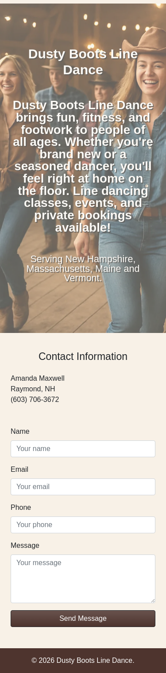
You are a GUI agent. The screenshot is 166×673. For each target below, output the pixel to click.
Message (25, 545)
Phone (21, 507)
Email (19, 469)
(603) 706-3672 (35, 399)
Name (20, 431)
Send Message (83, 618)
